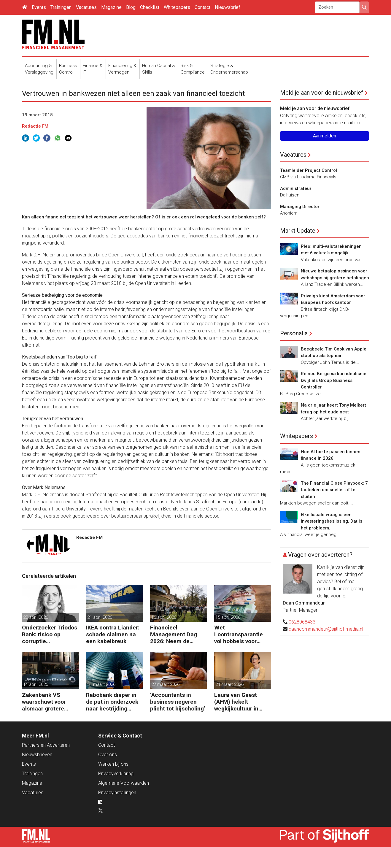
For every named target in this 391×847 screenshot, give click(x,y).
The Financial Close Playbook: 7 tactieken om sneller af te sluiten (334, 489)
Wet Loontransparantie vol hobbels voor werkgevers (238, 634)
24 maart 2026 (229, 684)
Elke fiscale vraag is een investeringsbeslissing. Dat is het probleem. (331, 521)
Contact (202, 7)
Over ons (107, 754)
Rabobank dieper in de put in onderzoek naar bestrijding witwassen (112, 701)
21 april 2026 (99, 617)
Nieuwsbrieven (37, 754)
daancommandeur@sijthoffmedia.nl (326, 629)
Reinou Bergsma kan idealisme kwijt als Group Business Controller (333, 380)
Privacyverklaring (115, 773)
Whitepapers (177, 7)
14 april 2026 (35, 684)
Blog (131, 7)
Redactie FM (35, 126)
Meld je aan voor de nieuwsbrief (321, 92)
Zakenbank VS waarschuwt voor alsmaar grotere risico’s (44, 701)
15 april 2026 (227, 617)
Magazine (111, 7)
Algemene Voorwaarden (123, 783)
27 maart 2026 (165, 684)
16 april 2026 (163, 617)
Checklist (149, 7)
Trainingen (60, 7)
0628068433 (302, 622)
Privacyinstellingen (117, 792)
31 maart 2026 (101, 684)
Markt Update (297, 230)
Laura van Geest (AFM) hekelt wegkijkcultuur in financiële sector (236, 701)
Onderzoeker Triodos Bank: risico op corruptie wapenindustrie (49, 634)
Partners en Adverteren (46, 745)
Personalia (294, 333)
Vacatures (86, 7)
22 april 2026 (35, 617)
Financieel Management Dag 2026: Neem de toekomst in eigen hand (173, 634)
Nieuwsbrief (227, 7)
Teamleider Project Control (308, 170)
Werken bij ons (113, 764)
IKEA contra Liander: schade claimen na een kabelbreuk (112, 634)
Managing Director (300, 206)
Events (39, 7)
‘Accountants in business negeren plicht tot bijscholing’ (177, 701)
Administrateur (295, 188)
